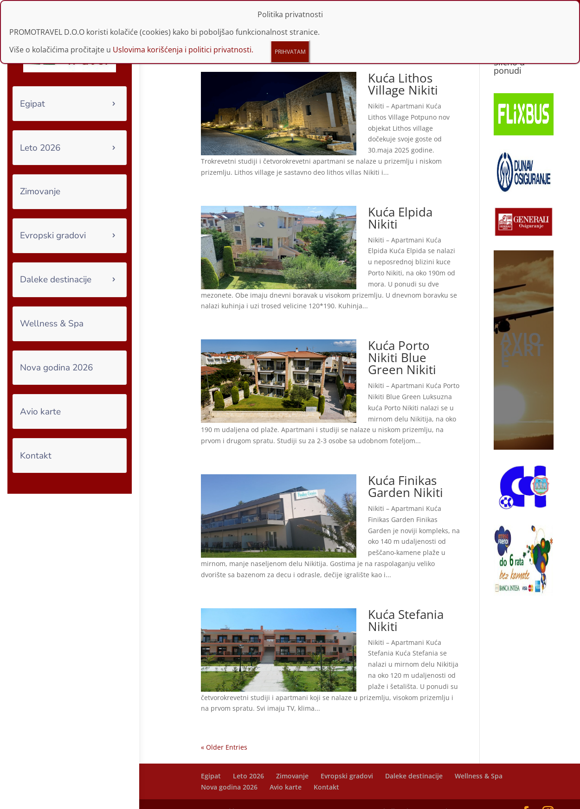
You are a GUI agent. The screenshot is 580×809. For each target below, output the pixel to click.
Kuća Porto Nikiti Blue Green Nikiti (402, 342)
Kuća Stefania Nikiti (406, 605)
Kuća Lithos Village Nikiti (403, 68)
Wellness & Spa (52, 324)
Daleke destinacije (55, 280)
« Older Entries (224, 731)
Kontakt (36, 456)
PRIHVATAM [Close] (290, 52)
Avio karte (40, 412)
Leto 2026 (40, 148)
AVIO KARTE (522, 334)
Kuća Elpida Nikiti (400, 202)
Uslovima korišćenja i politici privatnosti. (183, 50)
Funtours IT (262, 796)
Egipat (32, 104)
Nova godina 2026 (56, 368)
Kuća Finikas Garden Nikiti (405, 471)
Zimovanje (40, 191)
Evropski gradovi (53, 235)
